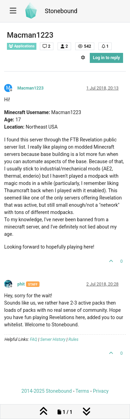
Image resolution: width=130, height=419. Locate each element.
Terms (82, 391)
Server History (53, 339)
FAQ (33, 339)
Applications (22, 46)
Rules (74, 339)
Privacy (101, 391)
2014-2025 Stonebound (46, 391)
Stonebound (61, 11)
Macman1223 (30, 88)
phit (21, 284)
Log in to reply (106, 57)
